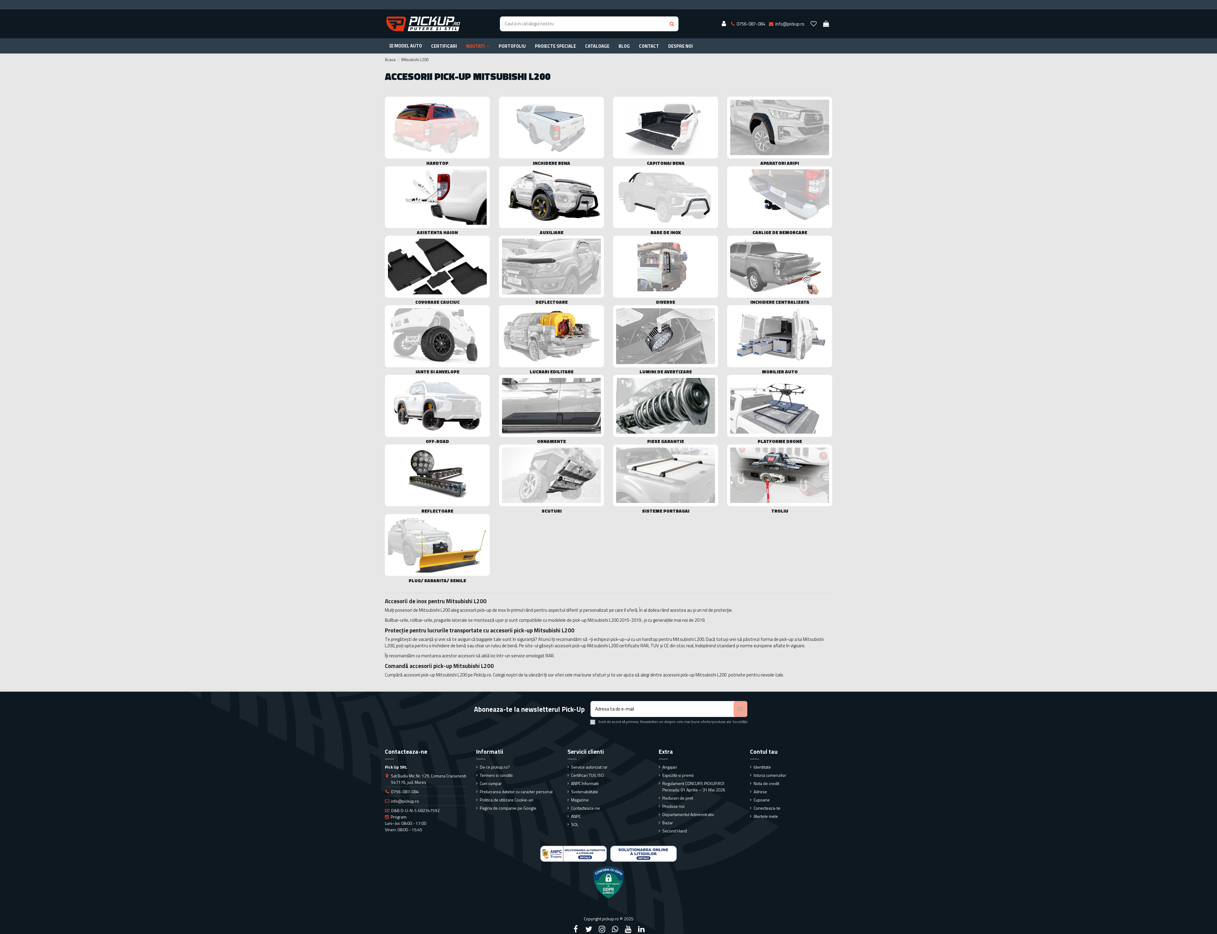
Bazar (667, 822)
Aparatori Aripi (779, 163)
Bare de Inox (665, 232)
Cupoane (762, 800)
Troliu (779, 510)
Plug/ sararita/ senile (437, 580)
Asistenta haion (437, 232)
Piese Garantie (665, 441)
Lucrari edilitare (552, 371)
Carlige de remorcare (779, 232)
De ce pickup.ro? (495, 767)
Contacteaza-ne (585, 808)
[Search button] (671, 23)
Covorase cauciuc (437, 302)
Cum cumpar (491, 783)
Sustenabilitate (584, 791)
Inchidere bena (551, 163)
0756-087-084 (405, 791)
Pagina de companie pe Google (508, 808)
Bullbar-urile (396, 620)
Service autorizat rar (589, 767)
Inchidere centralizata (779, 302)
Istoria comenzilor (770, 775)
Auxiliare (551, 232)
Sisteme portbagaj (665, 510)
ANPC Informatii (585, 783)
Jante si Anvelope (437, 371)
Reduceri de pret (677, 798)
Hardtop (437, 163)
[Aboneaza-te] (740, 709)
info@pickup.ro (405, 801)
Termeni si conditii (496, 775)
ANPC (576, 816)
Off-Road (437, 441)
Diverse (665, 302)
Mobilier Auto (780, 371)
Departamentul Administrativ (688, 814)
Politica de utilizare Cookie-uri (506, 800)
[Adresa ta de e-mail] (662, 709)
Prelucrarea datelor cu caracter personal (516, 791)
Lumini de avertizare (666, 371)
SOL (574, 824)
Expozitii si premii (678, 775)
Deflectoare (551, 302)
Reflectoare (437, 510)
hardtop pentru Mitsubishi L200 (673, 639)
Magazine (580, 800)
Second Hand (674, 831)
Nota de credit (766, 783)
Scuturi (552, 510)
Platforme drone (780, 441)
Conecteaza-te (767, 808)
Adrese (760, 791)
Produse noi (673, 806)
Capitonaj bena (666, 163)
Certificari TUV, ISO (587, 775)
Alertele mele (766, 816)
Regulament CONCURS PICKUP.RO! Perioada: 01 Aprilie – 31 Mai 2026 (693, 786)
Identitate (762, 767)
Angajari (669, 767)
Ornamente (551, 441)
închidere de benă (449, 645)
